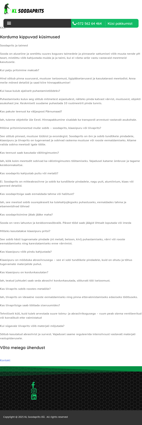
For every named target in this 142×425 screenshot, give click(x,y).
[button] (120, 23)
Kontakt (5, 360)
